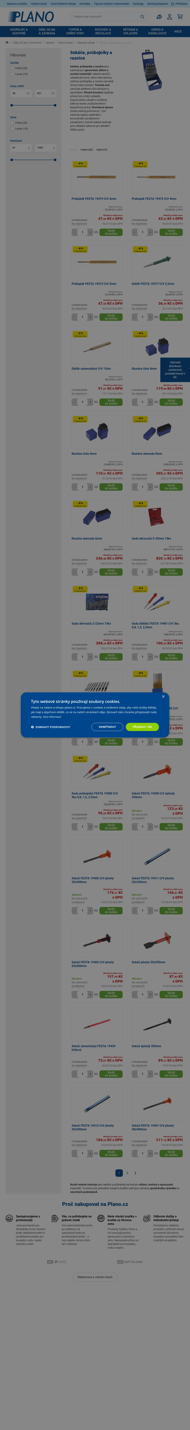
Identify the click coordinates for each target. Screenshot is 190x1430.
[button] (50, 727)
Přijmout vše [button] (142, 727)
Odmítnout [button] (107, 727)
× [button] (163, 696)
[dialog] (95, 715)
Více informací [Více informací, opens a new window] (52, 717)
